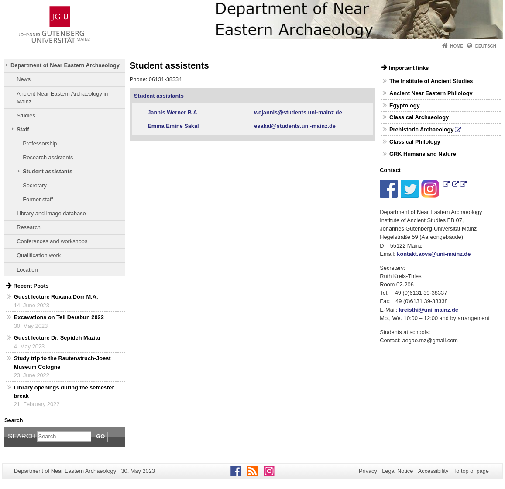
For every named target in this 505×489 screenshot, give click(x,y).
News (24, 79)
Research (29, 227)
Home (456, 46)
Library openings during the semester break (64, 391)
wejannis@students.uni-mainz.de (298, 112)
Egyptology (404, 105)
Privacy (368, 471)
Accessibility (433, 471)
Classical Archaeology (419, 117)
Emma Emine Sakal (175, 126)
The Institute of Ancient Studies (431, 81)
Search (22, 436)
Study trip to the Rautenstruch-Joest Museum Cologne (62, 362)
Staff (23, 129)
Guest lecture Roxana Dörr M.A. (56, 296)
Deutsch (485, 46)
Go (100, 436)
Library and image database (51, 213)
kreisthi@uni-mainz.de (428, 309)
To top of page (471, 471)
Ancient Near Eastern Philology (431, 93)
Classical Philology (414, 141)
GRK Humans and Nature (422, 154)
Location (27, 269)
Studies (26, 115)
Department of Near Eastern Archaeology (65, 65)
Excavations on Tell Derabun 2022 (59, 317)
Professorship (40, 143)
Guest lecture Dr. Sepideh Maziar (57, 337)
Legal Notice (397, 471)
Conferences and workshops (52, 241)
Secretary (35, 185)
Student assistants (47, 171)
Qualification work (39, 255)
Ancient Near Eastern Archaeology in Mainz (62, 97)
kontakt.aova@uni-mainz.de (434, 254)
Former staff (38, 199)
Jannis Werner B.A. (173, 112)
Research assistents (48, 157)
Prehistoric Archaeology (421, 129)
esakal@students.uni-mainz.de (295, 126)
